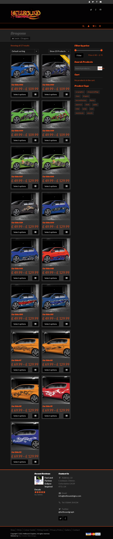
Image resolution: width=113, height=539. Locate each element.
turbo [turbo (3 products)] (84, 109)
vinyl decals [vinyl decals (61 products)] (80, 113)
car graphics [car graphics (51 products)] (80, 92)
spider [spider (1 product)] (95, 105)
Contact (76, 530)
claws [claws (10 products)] (78, 96)
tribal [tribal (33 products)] (77, 109)
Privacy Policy (56, 530)
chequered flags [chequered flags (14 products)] (93, 92)
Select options (20, 94)
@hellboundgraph (66, 512)
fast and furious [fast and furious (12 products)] (81, 100)
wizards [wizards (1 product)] (90, 113)
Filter (79, 55)
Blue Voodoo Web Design (27, 536)
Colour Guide (29, 530)
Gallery (67, 530)
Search (100, 68)
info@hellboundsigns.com (69, 496)
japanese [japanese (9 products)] (79, 105)
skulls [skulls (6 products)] (87, 105)
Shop (17, 38)
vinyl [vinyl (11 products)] (91, 109)
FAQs (19, 530)
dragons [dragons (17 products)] (86, 96)
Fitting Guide (42, 530)
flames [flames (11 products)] (92, 100)
